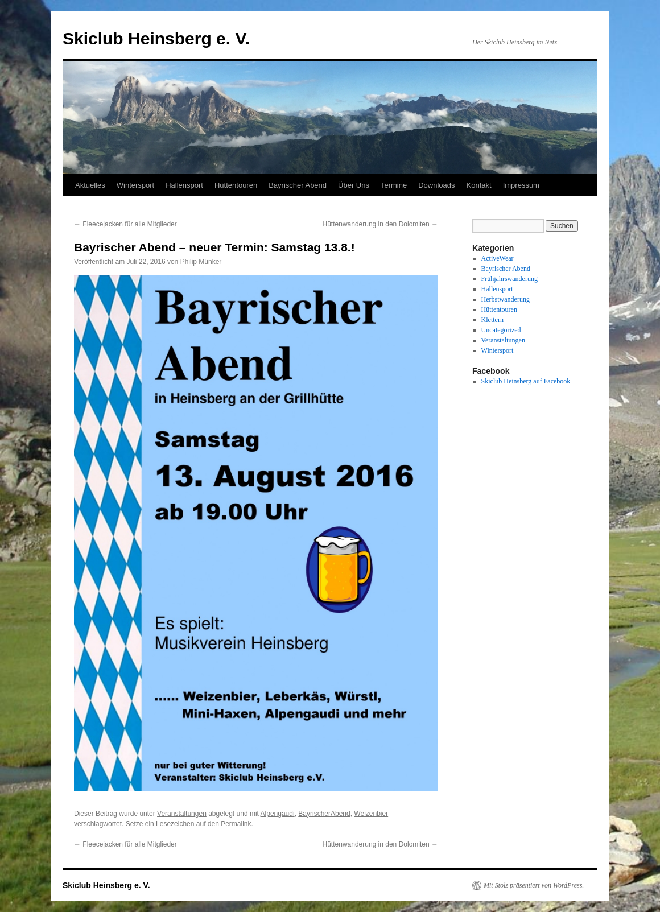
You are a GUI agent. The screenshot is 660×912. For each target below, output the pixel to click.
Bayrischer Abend (298, 185)
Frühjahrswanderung (509, 279)
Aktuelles (90, 185)
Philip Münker (201, 262)
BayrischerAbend (324, 814)
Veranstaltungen (182, 814)
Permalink (236, 824)
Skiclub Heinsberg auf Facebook (526, 381)
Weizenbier (371, 814)
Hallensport (184, 185)
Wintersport (135, 185)
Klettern (492, 320)
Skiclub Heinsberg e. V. (156, 38)
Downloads (436, 185)
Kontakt (479, 185)
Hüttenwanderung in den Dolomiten (380, 224)
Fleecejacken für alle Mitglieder (125, 224)
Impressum (521, 185)
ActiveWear (497, 258)
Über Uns (353, 185)
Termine (394, 185)
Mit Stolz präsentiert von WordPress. (534, 885)
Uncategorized (501, 330)
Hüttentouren (235, 185)
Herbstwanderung (505, 299)
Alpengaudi (278, 814)
